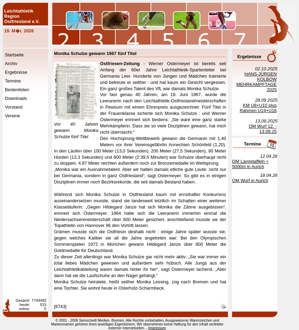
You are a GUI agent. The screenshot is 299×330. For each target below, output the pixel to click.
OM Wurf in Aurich (250, 180)
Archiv (11, 63)
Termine (13, 81)
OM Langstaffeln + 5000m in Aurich (250, 164)
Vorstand (14, 107)
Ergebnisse (16, 72)
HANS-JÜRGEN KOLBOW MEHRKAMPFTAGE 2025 (256, 81)
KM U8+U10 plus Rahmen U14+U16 (258, 108)
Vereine (12, 115)
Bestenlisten (17, 89)
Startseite (14, 54)
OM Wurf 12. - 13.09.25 (263, 129)
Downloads (16, 98)
